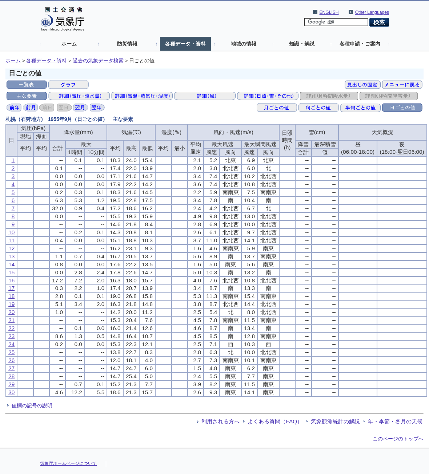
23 (11, 336)
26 (11, 360)
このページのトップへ (398, 439)
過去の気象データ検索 (98, 60)
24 (11, 344)
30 (11, 392)
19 (11, 304)
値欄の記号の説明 (32, 405)
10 (11, 232)
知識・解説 (301, 44)
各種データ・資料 (185, 44)
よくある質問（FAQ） (275, 421)
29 (11, 384)
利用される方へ (220, 421)
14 (11, 264)
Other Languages (372, 12)
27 (11, 368)
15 (11, 272)
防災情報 (127, 44)
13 (11, 256)
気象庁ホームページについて (68, 463)
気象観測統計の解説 (335, 421)
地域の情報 (243, 44)
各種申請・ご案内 (360, 44)
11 (11, 240)
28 (11, 376)
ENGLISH (329, 12)
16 (11, 280)
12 (11, 248)
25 (11, 352)
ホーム (69, 44)
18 (11, 296)
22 (11, 328)
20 (11, 312)
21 (11, 320)
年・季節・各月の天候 (395, 421)
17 (11, 288)
